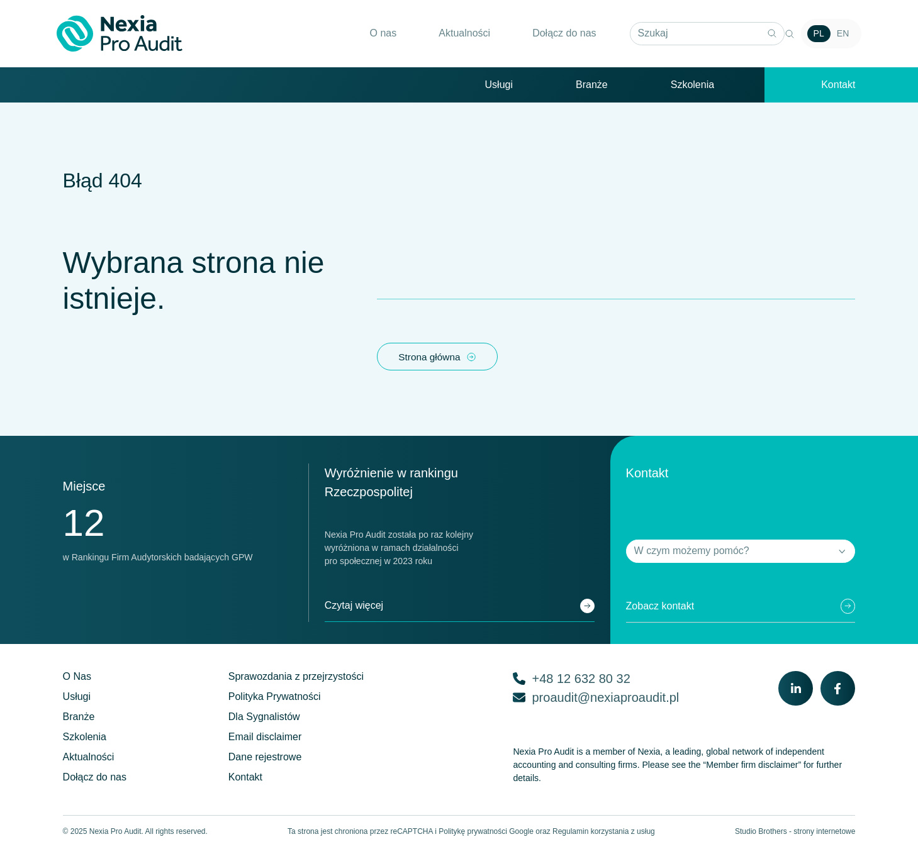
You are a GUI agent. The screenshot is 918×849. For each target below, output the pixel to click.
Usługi (499, 85)
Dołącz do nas (558, 33)
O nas (377, 33)
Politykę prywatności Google (486, 833)
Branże (592, 85)
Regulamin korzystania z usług (603, 833)
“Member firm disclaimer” (752, 767)
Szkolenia (692, 85)
